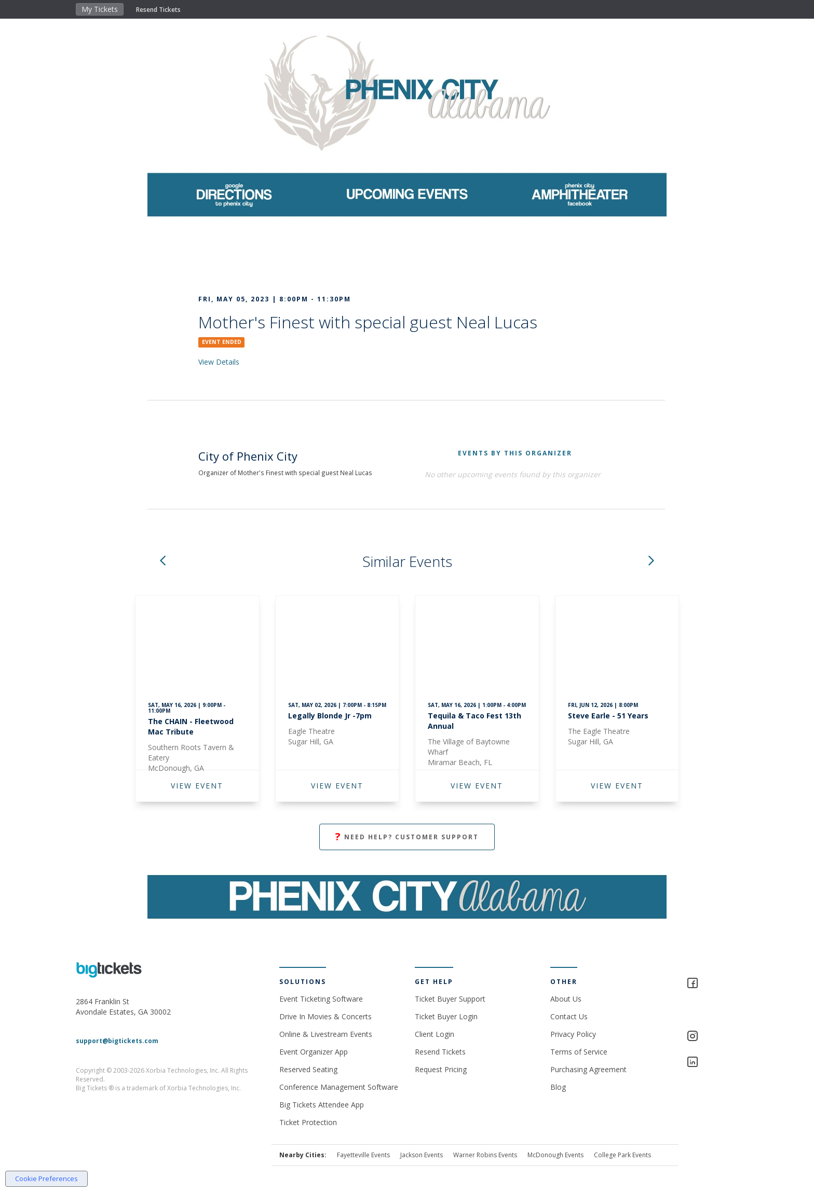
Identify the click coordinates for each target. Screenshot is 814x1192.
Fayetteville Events (363, 1155)
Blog (558, 1087)
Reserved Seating (308, 1069)
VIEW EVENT (197, 786)
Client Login (434, 1034)
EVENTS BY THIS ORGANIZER (515, 453)
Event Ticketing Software (321, 999)
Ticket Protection (308, 1122)
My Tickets (100, 9)
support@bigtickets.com (117, 1040)
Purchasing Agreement (588, 1069)
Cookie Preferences (46, 1178)
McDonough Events (555, 1155)
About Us (565, 999)
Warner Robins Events (485, 1155)
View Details (218, 362)
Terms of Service (578, 1052)
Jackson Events (421, 1155)
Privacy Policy (573, 1034)
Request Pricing (441, 1069)
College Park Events (622, 1155)
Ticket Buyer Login (446, 1016)
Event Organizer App (313, 1052)
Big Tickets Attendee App (321, 1105)
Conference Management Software (338, 1087)
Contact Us (569, 1016)
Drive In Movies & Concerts (325, 1016)
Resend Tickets (158, 9)
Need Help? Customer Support (407, 836)
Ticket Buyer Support (450, 999)
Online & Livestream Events (325, 1034)
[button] (162, 561)
